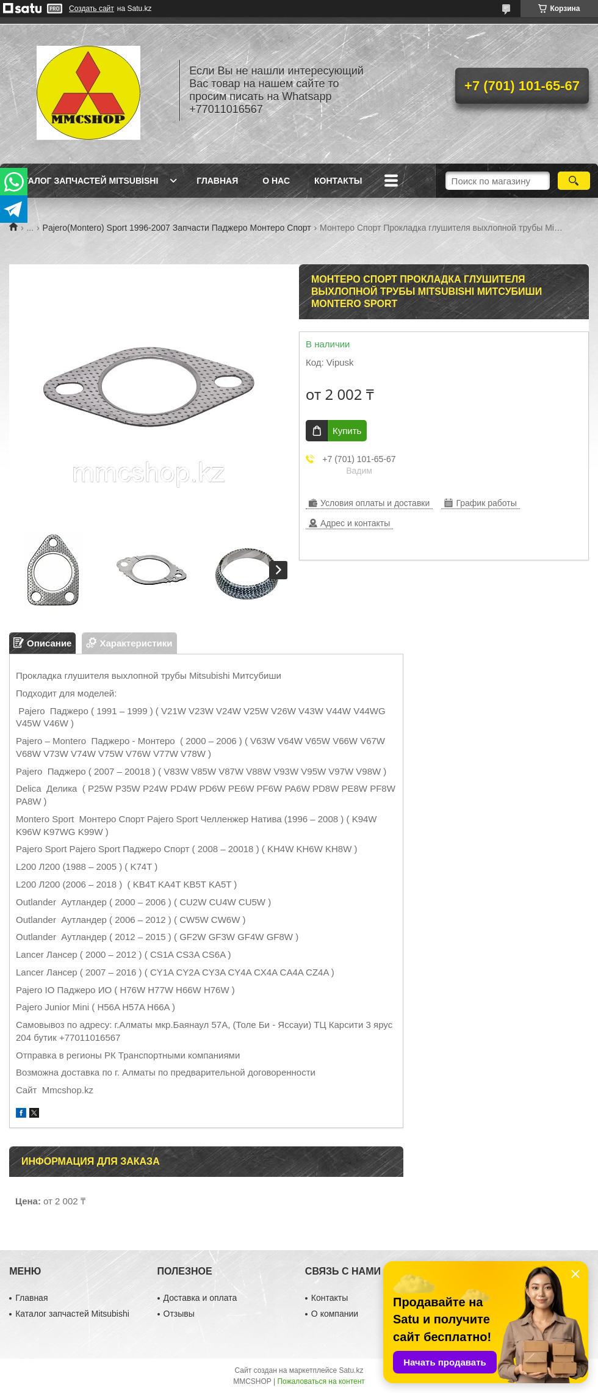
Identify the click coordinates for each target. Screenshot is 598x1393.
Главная (217, 181)
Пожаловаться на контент (320, 1381)
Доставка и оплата (200, 1298)
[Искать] (574, 181)
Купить (347, 430)
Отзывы (179, 1314)
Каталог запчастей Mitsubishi (85, 181)
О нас (276, 181)
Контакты (338, 181)
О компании (334, 1314)
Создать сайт (91, 8)
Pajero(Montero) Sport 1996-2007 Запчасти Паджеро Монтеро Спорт (177, 228)
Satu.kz (351, 1370)
